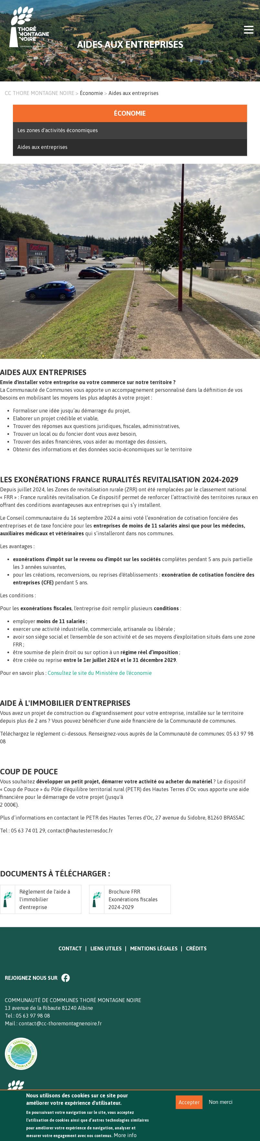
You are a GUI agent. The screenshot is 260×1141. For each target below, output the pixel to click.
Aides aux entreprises (42, 147)
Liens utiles (106, 948)
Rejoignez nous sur (31, 978)
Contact (70, 948)
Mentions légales (154, 948)
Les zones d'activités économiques (57, 130)
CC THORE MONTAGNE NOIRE (39, 93)
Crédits (196, 948)
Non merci (221, 1107)
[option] (130, 265)
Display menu (249, 29)
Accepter (189, 1107)
